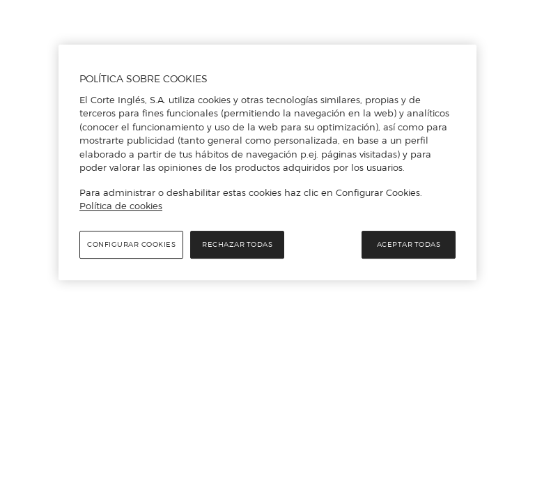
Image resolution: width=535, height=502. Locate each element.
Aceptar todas (409, 244)
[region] (267, 162)
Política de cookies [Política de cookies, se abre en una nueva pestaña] (120, 205)
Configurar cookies (131, 244)
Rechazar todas (237, 244)
